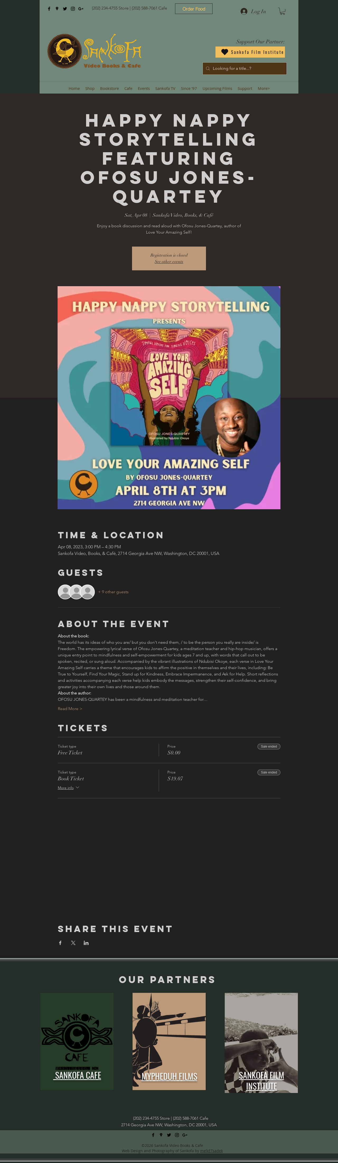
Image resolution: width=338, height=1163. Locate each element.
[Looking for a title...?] (244, 69)
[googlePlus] (80, 8)
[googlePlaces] (57, 8)
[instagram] (73, 8)
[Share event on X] (73, 943)
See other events (169, 261)
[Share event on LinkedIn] (86, 943)
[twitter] (65, 8)
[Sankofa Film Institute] (250, 52)
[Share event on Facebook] (60, 943)
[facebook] (49, 8)
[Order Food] (194, 8)
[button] (282, 11)
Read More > (70, 708)
